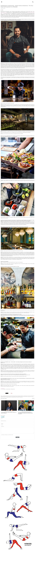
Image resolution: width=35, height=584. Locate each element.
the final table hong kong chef (25, 396)
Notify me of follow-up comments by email (7, 434)
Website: (2, 423)
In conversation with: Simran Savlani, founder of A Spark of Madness (8, 412)
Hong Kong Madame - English (17, 2)
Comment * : (2, 426)
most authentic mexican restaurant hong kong (16, 396)
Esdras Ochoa (5, 396)
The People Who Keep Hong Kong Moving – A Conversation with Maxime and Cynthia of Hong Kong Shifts (25, 413)
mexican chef (8, 396)
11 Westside (2, 388)
